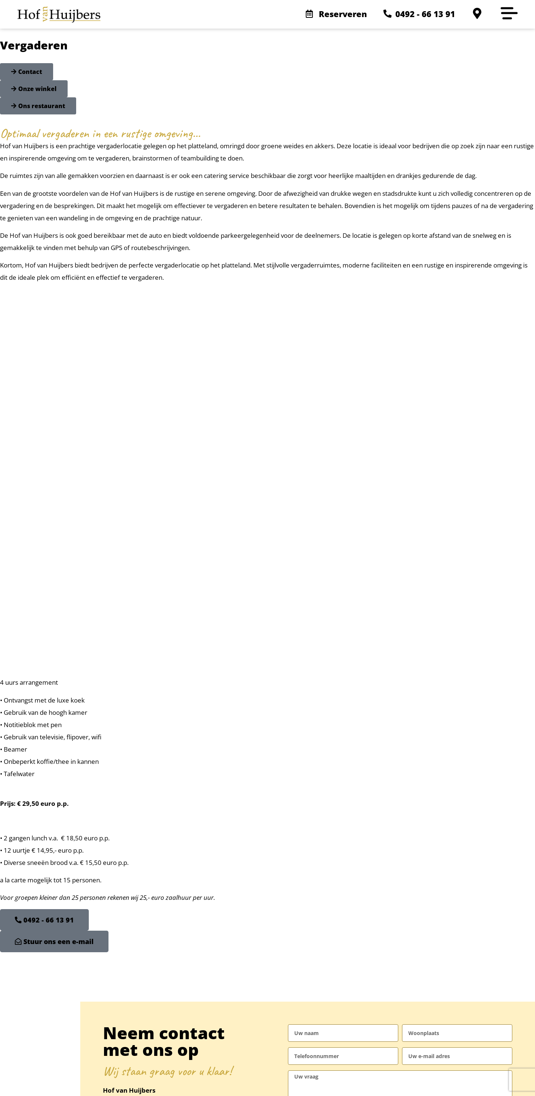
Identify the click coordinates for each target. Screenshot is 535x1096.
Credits (188, 1082)
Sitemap (160, 1082)
